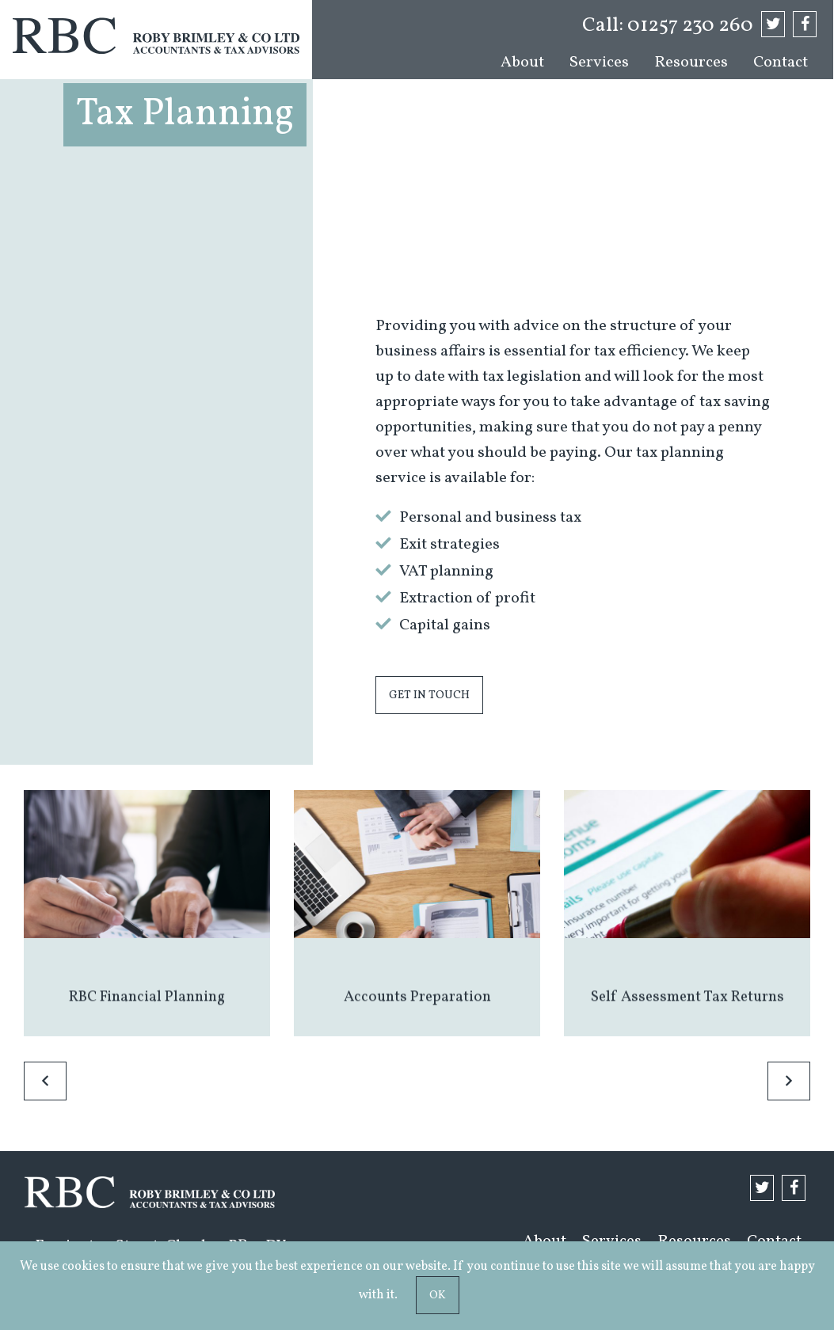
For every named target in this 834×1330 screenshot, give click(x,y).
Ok (437, 1295)
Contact (780, 62)
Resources (691, 62)
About (522, 62)
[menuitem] (522, 62)
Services (599, 62)
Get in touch (429, 695)
